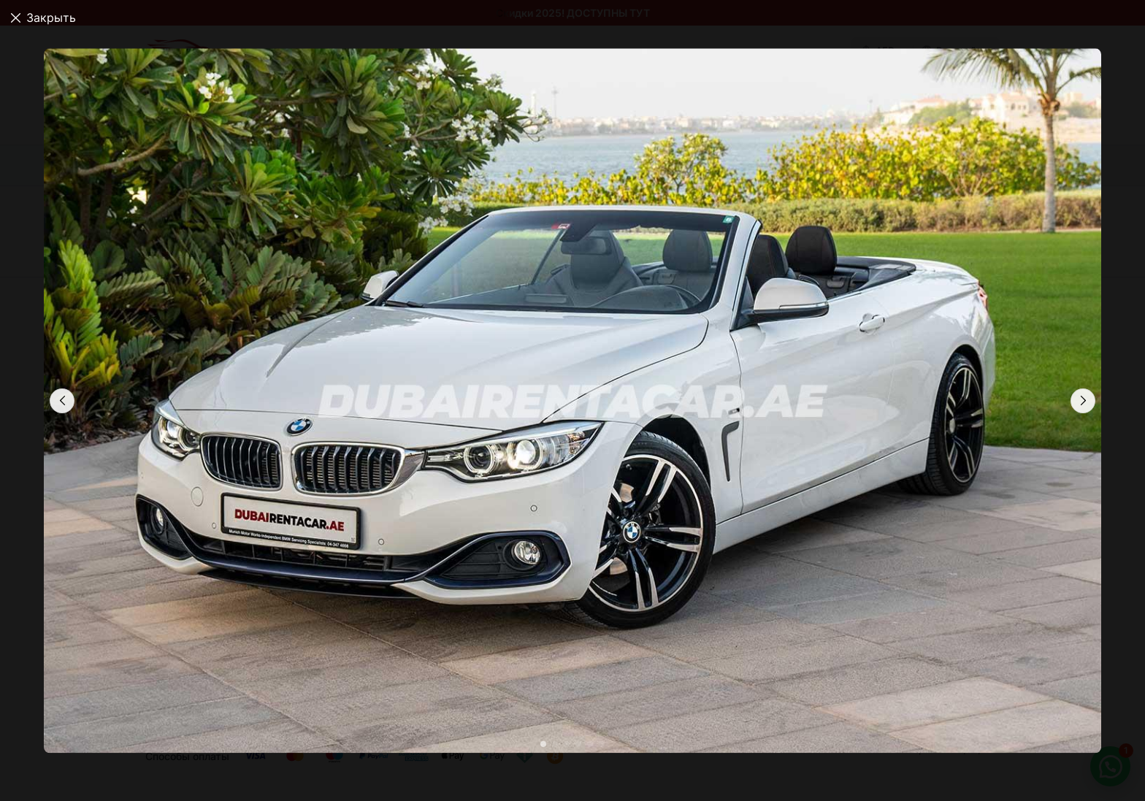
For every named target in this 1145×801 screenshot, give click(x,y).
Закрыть (51, 17)
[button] (1083, 400)
